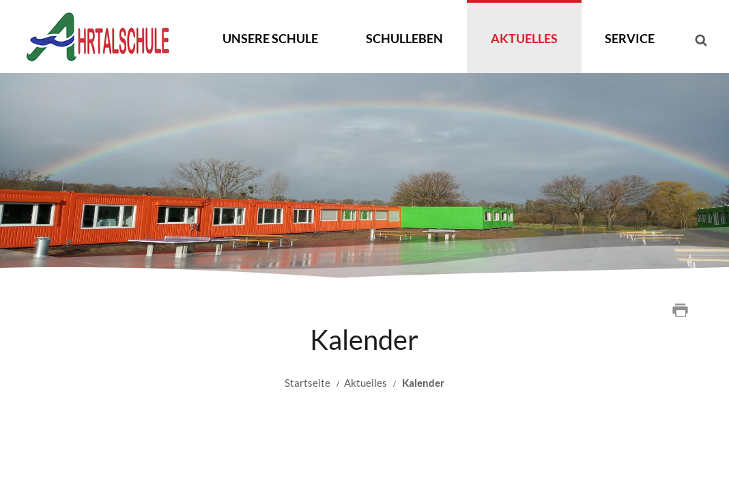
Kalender (423, 383)
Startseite (307, 383)
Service (630, 38)
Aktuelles (524, 38)
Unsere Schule (270, 38)
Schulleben (404, 38)
